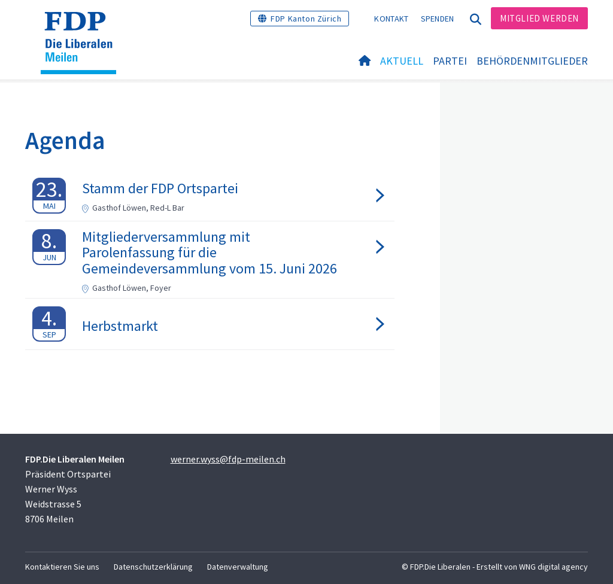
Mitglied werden (539, 18)
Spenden (437, 18)
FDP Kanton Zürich (306, 18)
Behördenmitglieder (532, 61)
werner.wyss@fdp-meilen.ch (228, 459)
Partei (450, 61)
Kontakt (391, 18)
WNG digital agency (553, 566)
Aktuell (401, 61)
